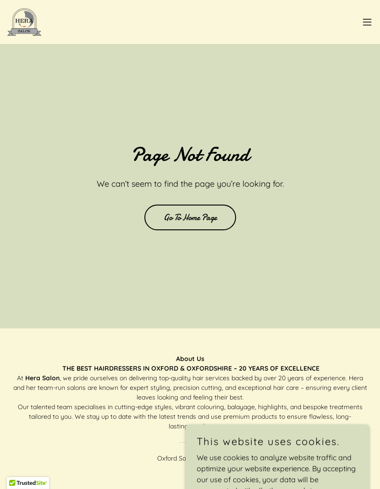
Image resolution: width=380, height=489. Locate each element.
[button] (367, 22)
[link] (24, 22)
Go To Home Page (190, 217)
